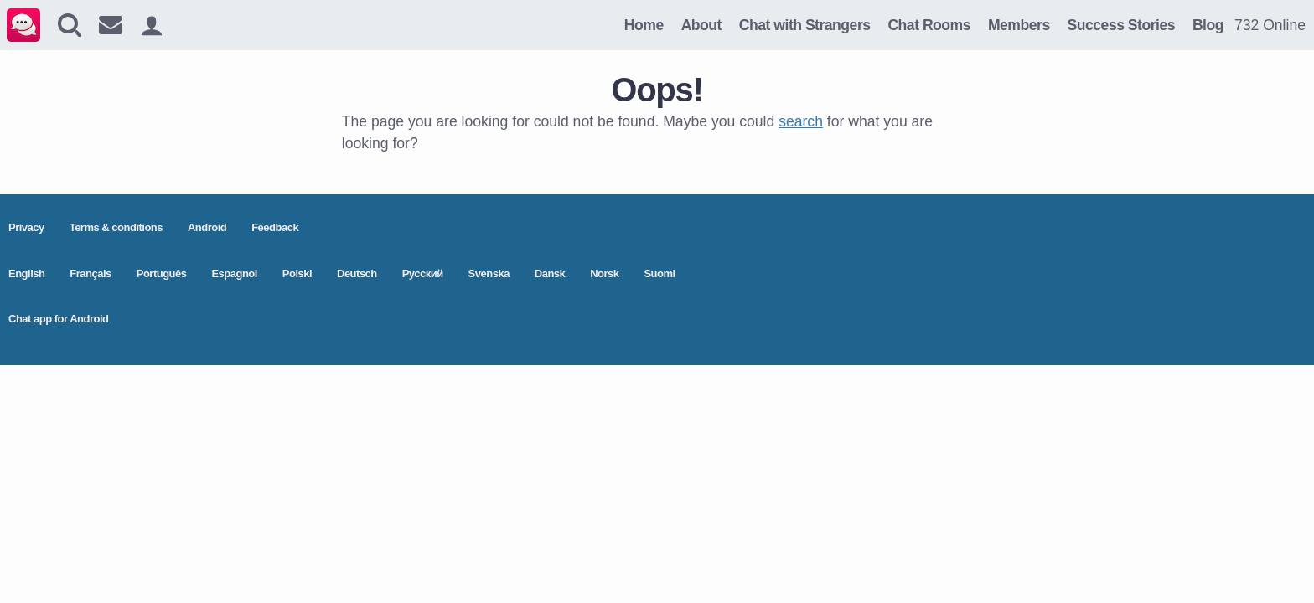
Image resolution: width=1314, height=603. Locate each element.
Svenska (489, 273)
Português (162, 273)
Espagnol (234, 273)
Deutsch (357, 273)
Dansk (550, 273)
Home (644, 25)
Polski (297, 273)
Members (1019, 25)
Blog (1207, 25)
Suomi (659, 273)
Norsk (604, 273)
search (801, 121)
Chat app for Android (58, 318)
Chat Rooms (928, 25)
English (26, 273)
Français (90, 273)
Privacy (26, 227)
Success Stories (1121, 25)
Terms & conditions (116, 227)
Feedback (274, 227)
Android (207, 227)
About (701, 25)
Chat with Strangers (805, 25)
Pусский (422, 273)
